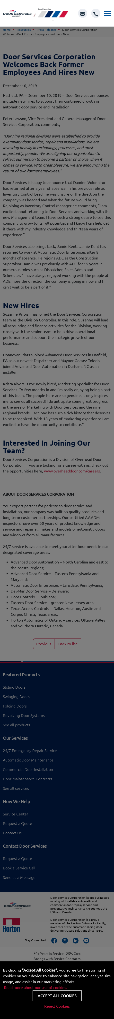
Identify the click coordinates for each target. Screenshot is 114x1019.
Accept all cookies (57, 996)
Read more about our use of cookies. (35, 987)
